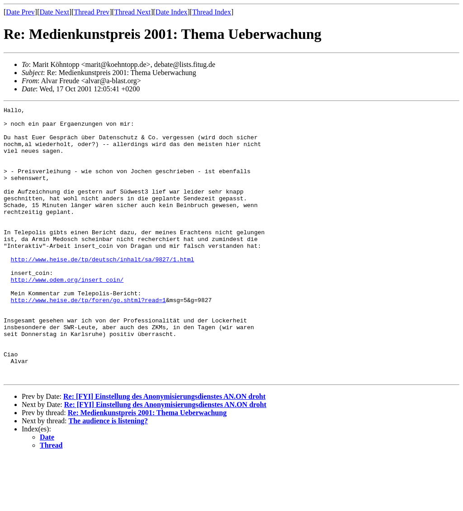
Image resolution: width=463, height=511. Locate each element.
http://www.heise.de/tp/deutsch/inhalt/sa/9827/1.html (102, 290)
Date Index (172, 12)
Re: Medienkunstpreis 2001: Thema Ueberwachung (147, 467)
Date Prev (20, 12)
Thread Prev (91, 12)
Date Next (54, 12)
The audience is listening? (108, 475)
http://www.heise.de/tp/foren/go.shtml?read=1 (88, 339)
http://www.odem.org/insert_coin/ (67, 315)
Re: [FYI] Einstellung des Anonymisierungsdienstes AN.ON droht (164, 450)
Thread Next (132, 12)
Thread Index (211, 12)
